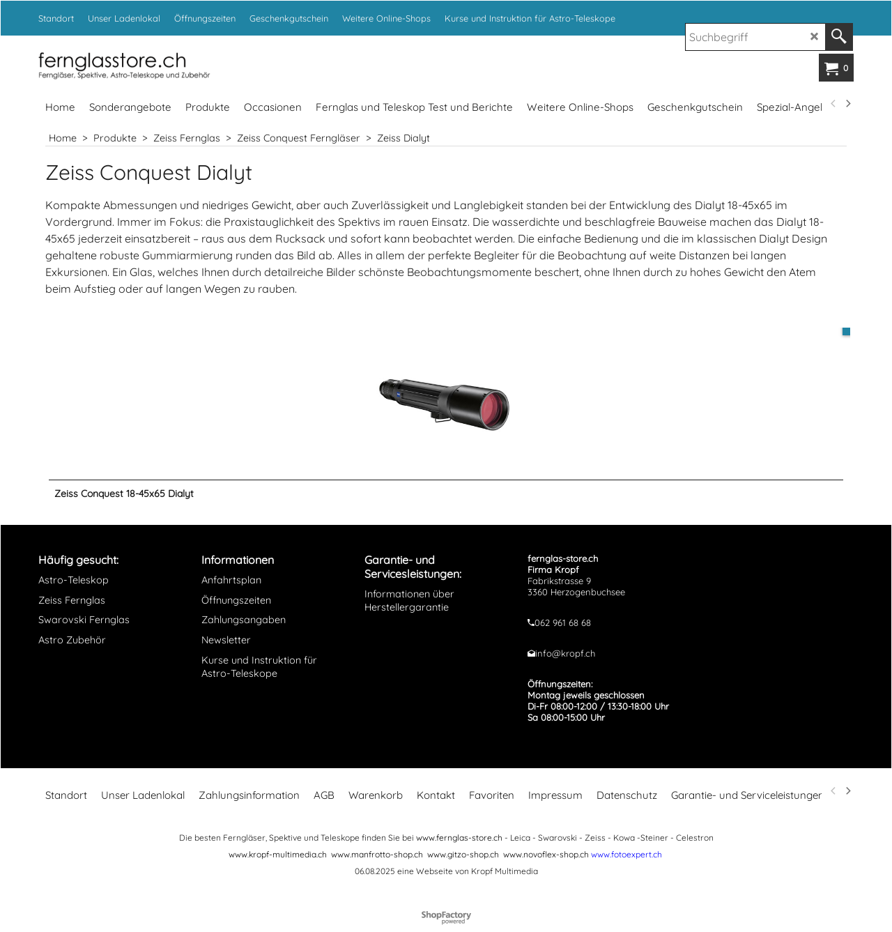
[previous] (833, 104)
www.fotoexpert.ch (626, 861)
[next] (847, 104)
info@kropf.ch (565, 660)
